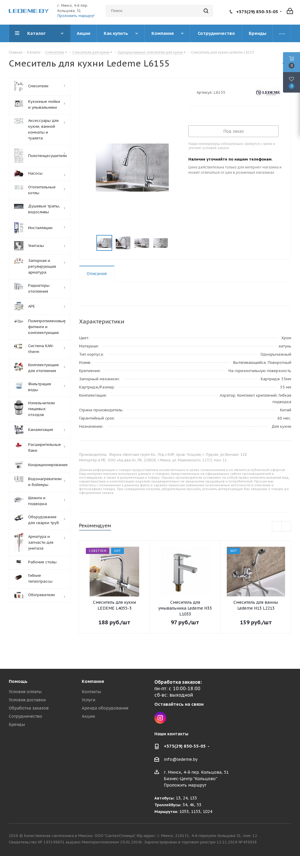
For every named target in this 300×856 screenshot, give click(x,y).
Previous (89, 243)
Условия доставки (27, 699)
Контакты (91, 691)
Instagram (160, 718)
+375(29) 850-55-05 (257, 11)
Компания (93, 681)
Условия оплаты (25, 691)
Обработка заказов (29, 708)
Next (175, 243)
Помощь (18, 681)
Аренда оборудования (105, 708)
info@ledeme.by (180, 759)
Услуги (88, 699)
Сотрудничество (25, 716)
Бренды (17, 724)
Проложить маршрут (76, 15)
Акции (88, 716)
